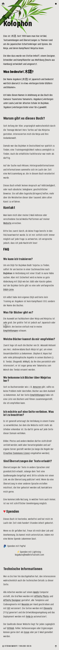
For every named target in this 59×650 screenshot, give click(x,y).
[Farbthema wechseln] (56, 4)
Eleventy (48, 612)
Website (7, 225)
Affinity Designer (12, 604)
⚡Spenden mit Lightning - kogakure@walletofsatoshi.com (29, 556)
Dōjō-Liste (8, 292)
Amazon (37, 388)
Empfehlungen (10, 332)
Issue (26, 635)
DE (28, 646)
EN (30, 646)
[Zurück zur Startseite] (3, 4)
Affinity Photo (41, 599)
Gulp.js (29, 620)
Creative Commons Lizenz (16, 455)
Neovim (25, 607)
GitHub (10, 631)
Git (8, 612)
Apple (36, 595)
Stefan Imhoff (11, 646)
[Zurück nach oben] (56, 646)
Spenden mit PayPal (14, 548)
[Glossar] (6, 325)
